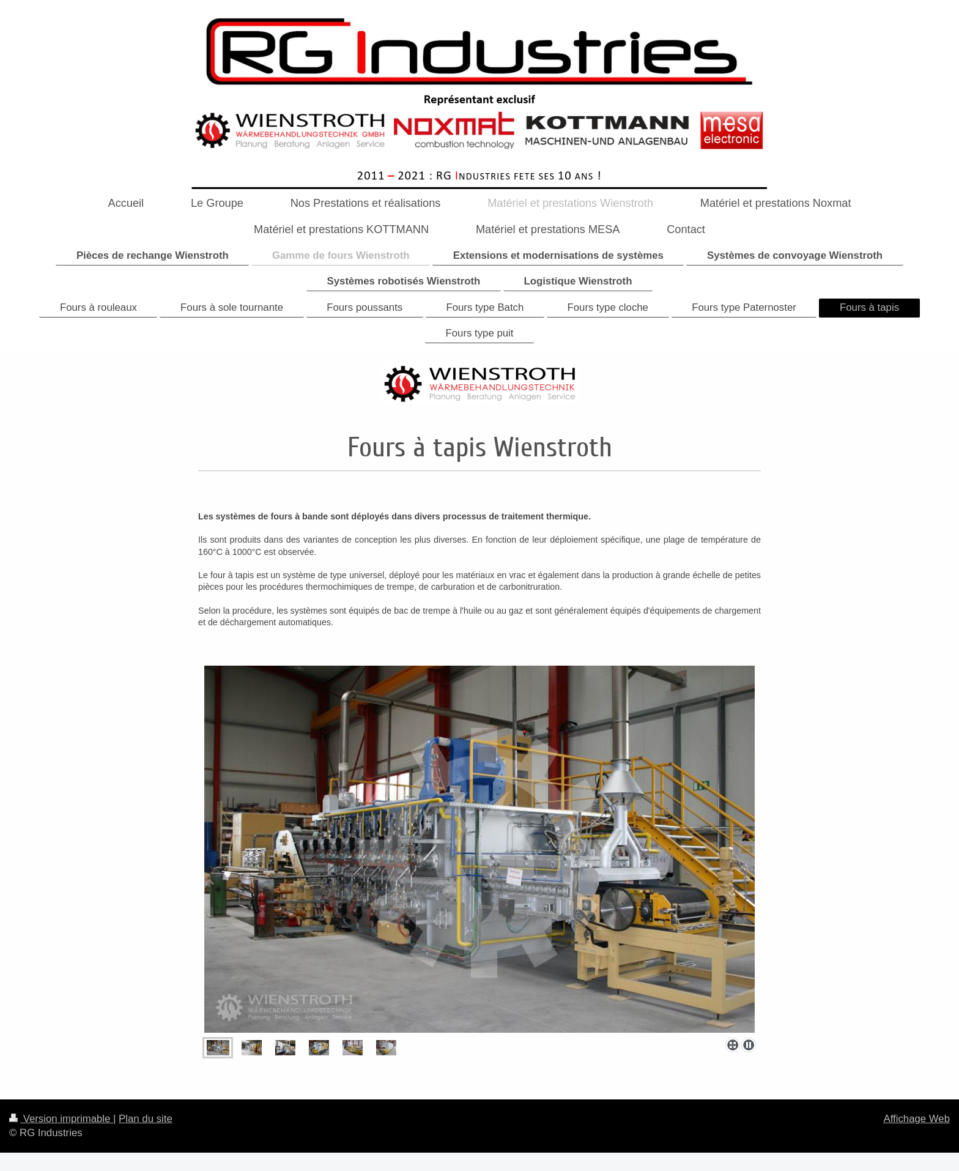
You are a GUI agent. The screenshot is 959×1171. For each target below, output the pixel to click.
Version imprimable (61, 1119)
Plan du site (145, 1119)
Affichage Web (916, 1119)
